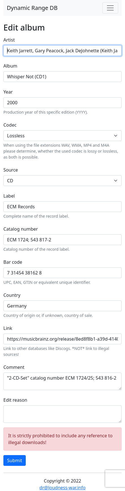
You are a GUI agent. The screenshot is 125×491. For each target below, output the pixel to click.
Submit (14, 460)
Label (9, 196)
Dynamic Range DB (32, 8)
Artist (9, 40)
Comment (13, 367)
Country (11, 295)
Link (7, 328)
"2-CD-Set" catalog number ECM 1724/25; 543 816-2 (62, 381)
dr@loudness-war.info (63, 487)
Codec (9, 125)
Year (8, 92)
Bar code (12, 262)
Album (10, 66)
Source (10, 170)
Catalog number (20, 229)
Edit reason (15, 400)
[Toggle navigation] (110, 8)
